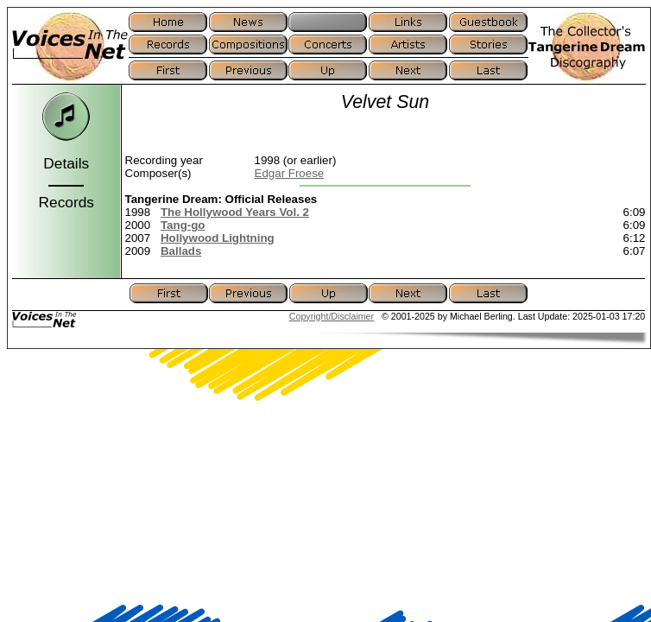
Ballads (181, 250)
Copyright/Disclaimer (331, 316)
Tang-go (183, 225)
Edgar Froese (290, 173)
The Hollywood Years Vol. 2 (235, 212)
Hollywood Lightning (218, 238)
